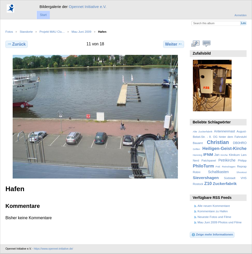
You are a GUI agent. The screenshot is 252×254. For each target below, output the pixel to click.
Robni (196, 172)
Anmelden (240, 15)
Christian (218, 142)
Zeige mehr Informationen (212, 235)
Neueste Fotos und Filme (214, 216)
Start (43, 15)
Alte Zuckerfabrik (202, 131)
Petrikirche (226, 160)
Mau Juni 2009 (81, 31)
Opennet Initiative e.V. (87, 6)
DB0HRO (240, 143)
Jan (216, 155)
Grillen (196, 149)
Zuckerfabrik (225, 183)
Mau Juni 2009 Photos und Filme (220, 222)
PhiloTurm (203, 166)
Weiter (173, 44)
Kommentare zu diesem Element (206, 43)
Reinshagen (228, 166)
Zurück (16, 44)
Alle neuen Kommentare (214, 205)
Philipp (242, 160)
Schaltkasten (218, 172)
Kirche (224, 155)
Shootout (242, 172)
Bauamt (198, 143)
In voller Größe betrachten (195, 43)
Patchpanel (208, 160)
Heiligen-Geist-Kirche (224, 148)
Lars (244, 154)
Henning (197, 155)
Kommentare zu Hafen (213, 211)
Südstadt (229, 178)
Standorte (26, 31)
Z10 (208, 183)
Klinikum (234, 154)
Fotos (9, 31)
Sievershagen (206, 177)
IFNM (208, 154)
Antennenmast (224, 131)
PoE (218, 166)
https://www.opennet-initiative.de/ (53, 248)
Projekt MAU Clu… (52, 31)
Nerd (196, 160)
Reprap (242, 166)
